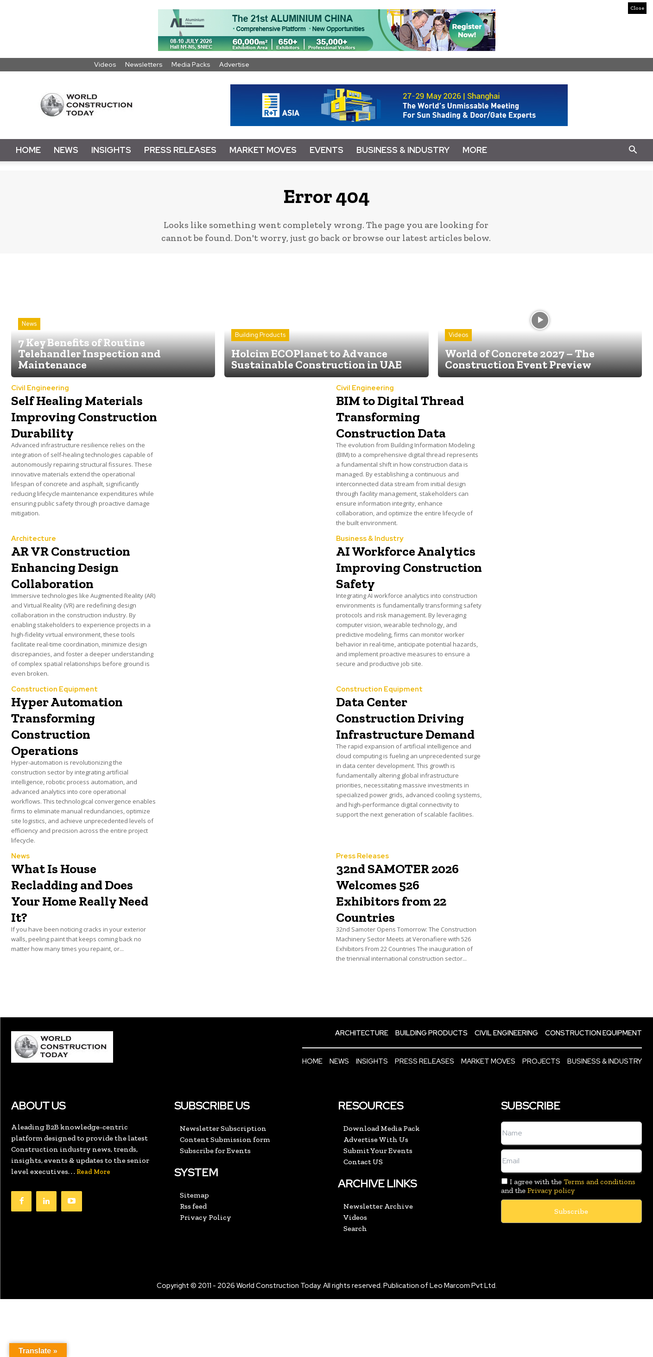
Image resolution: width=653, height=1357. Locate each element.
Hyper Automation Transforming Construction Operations (79, 776)
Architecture (33, 567)
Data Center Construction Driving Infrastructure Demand (389, 784)
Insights (111, 150)
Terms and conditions (599, 1239)
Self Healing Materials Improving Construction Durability (59, 438)
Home (28, 150)
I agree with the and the (568, 1244)
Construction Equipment (54, 740)
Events (326, 150)
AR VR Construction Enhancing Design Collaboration (78, 603)
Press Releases (180, 150)
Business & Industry (403, 150)
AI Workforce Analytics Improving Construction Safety (385, 611)
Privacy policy (551, 1248)
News (66, 150)
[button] (632, 150)
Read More (93, 1230)
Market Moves (263, 150)
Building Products (260, 341)
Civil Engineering (40, 394)
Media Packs (190, 64)
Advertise (234, 64)
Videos (105, 64)
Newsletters (144, 64)
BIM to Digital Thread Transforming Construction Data (403, 430)
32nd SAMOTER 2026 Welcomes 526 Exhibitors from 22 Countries (407, 950)
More (475, 150)
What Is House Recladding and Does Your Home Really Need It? (71, 950)
